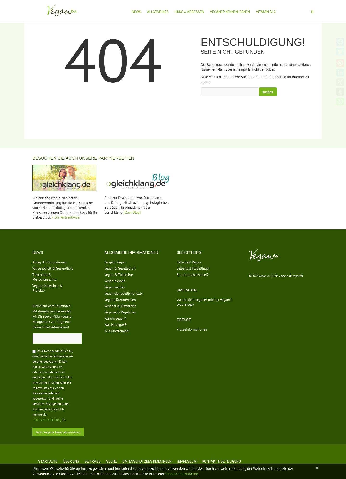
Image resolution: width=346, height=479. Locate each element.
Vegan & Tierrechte (119, 274)
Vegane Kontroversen (120, 299)
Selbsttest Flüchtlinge (193, 268)
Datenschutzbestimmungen (147, 461)
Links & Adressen (189, 12)
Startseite (48, 461)
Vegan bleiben (115, 281)
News (136, 12)
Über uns (71, 461)
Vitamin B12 (266, 12)
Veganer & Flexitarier (120, 306)
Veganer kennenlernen (230, 12)
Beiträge (92, 461)
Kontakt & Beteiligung (221, 461)
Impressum (187, 461)
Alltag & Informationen (49, 262)
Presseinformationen (192, 329)
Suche (111, 461)
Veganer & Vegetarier (120, 312)
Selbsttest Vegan (189, 262)
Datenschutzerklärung (46, 420)
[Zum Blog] (132, 212)
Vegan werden (115, 287)
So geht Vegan (115, 262)
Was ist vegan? (115, 324)
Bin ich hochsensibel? (192, 274)
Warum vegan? (115, 318)
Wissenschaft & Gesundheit (52, 268)
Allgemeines (158, 12)
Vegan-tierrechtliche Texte (124, 293)
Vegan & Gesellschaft (120, 268)
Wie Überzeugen (117, 331)
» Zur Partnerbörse (66, 217)
